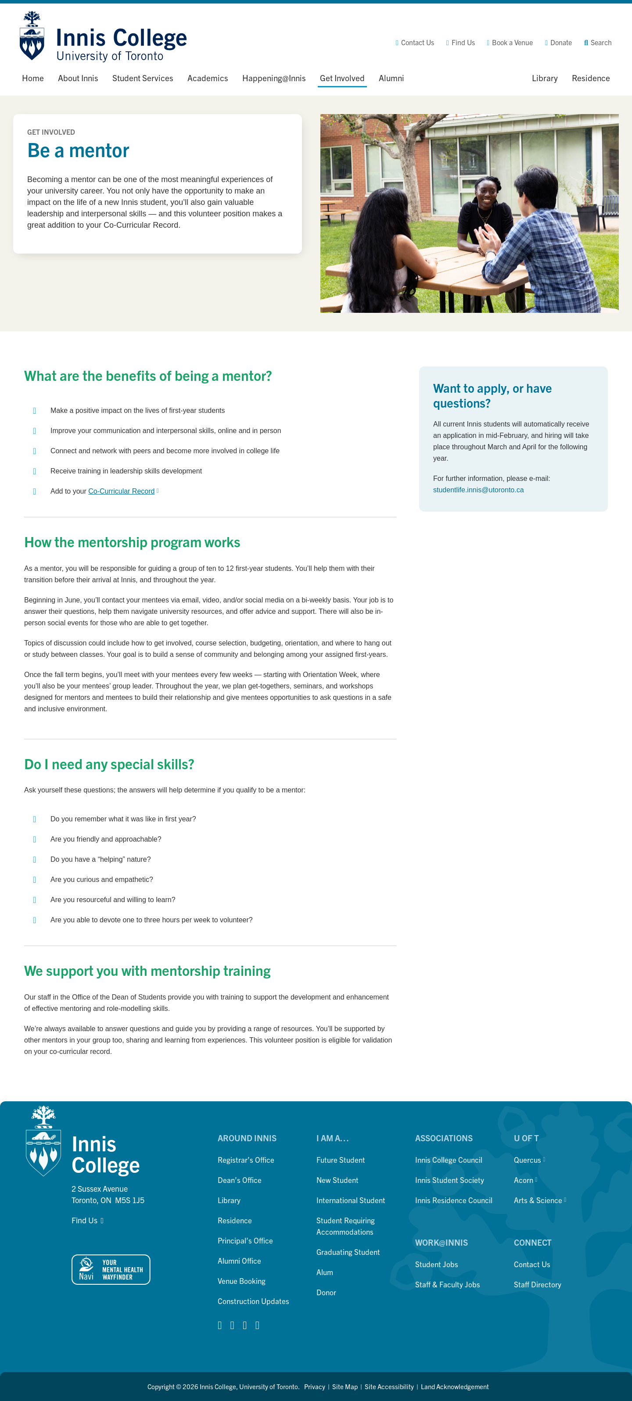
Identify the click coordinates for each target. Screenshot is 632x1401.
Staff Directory (537, 1284)
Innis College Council (448, 1159)
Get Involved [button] (342, 77)
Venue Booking (242, 1280)
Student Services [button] (142, 77)
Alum (324, 1271)
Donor (326, 1292)
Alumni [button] (391, 77)
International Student (350, 1199)
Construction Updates (253, 1300)
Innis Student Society (449, 1179)
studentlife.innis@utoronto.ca (478, 490)
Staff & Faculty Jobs (447, 1284)
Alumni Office (239, 1260)
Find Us (84, 1220)
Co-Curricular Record (123, 491)
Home (33, 77)
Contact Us (532, 1263)
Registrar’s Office (246, 1159)
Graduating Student (348, 1251)
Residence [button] (591, 77)
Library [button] (545, 77)
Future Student (340, 1159)
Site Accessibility (389, 1386)
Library (229, 1199)
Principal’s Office (245, 1240)
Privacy (314, 1386)
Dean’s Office (240, 1179)
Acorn (525, 1179)
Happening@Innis (274, 77)
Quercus (529, 1159)
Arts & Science (540, 1199)
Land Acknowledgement (455, 1386)
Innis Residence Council (453, 1199)
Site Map (345, 1386)
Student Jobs (436, 1263)
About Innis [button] (78, 77)
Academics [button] (207, 77)
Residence (235, 1220)
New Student (337, 1179)
